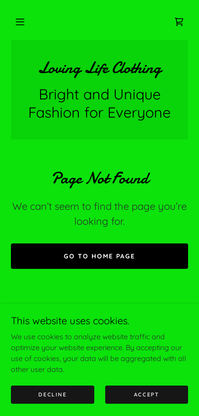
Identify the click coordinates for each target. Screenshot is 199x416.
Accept (146, 394)
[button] (20, 22)
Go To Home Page (99, 256)
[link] (179, 22)
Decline (52, 394)
